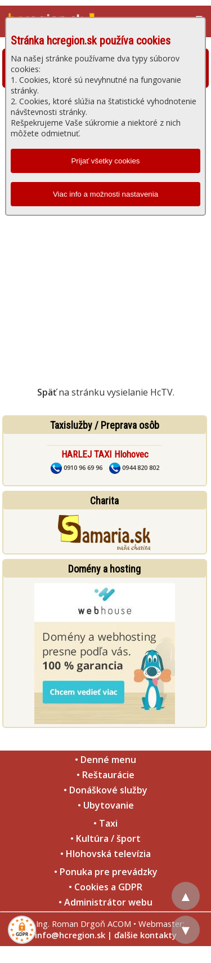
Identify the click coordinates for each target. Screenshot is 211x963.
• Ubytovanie (106, 805)
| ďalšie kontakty (142, 934)
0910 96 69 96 (76, 467)
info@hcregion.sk (70, 934)
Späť (46, 392)
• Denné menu (105, 759)
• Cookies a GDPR (105, 887)
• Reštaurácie (105, 775)
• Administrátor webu (105, 902)
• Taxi (105, 823)
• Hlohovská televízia (105, 853)
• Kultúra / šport (105, 838)
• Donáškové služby (105, 790)
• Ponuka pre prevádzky (106, 872)
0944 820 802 (134, 467)
